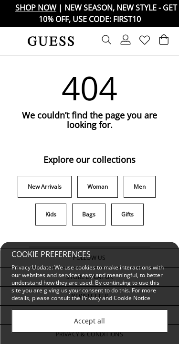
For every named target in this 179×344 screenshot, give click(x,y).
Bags (88, 214)
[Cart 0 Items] (163, 42)
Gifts (127, 214)
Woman (97, 187)
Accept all (89, 320)
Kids (50, 214)
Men (140, 187)
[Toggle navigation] (13, 41)
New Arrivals (45, 187)
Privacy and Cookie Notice (116, 298)
